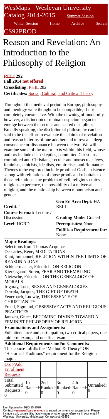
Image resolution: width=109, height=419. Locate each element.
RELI (9, 76)
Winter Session (26, 23)
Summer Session (80, 16)
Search (101, 23)
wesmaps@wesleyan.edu (29, 410)
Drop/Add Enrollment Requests (14, 369)
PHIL (34, 87)
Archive (77, 23)
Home (55, 23)
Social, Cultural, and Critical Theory (60, 93)
